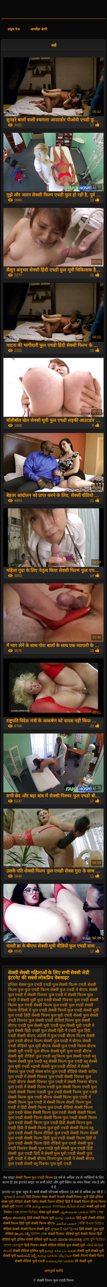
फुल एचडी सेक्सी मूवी (83, 1010)
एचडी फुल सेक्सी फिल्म (60, 984)
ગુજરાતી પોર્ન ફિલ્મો (64, 1229)
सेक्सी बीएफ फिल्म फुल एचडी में (51, 1158)
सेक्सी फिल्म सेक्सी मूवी (35, 1229)
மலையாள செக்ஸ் (60, 1261)
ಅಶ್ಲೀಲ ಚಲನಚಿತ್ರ (14, 1218)
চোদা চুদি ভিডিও (94, 1240)
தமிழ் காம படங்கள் (60, 1251)
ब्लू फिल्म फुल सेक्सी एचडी (71, 1056)
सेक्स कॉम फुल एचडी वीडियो (56, 1071)
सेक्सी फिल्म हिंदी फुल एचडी (45, 1138)
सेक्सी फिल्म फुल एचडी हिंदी (45, 1122)
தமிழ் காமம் (41, 1207)
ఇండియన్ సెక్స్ (26, 1256)
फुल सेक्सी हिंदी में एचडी (58, 1030)
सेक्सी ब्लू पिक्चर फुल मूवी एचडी (48, 1163)
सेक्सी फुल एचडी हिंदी (77, 1148)
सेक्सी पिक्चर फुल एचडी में (46, 1081)
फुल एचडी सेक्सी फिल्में (49, 1010)
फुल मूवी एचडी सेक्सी (66, 1015)
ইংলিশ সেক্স (39, 1234)
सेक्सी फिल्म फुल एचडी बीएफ (30, 1097)
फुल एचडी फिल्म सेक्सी (42, 989)
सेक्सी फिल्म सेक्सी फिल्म (88, 1256)
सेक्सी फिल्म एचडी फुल (44, 1087)
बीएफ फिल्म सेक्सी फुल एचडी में (47, 1041)
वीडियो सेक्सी (11, 1229)
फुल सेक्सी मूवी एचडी (42, 1025)
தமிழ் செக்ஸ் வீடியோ (54, 1256)
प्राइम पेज (14, 29)
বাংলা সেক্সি (23, 1207)
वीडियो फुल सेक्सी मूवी (71, 1245)
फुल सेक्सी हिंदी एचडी (24, 1030)
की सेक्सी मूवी (83, 1261)
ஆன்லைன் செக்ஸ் (74, 1212)
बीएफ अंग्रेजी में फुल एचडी (46, 1035)
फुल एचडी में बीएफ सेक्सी (79, 989)
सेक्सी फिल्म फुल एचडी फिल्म (34, 1178)
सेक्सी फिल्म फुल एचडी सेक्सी (54, 1112)
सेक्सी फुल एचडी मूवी (44, 1148)
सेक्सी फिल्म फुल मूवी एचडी (48, 1128)
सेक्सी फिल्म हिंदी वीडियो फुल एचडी (50, 1143)
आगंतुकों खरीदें (53, 1271)
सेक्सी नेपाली (57, 1197)
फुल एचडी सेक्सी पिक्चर (55, 1000)
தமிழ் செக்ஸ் (65, 1218)
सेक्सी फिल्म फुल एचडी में (72, 1097)
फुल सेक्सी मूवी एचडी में (76, 1025)
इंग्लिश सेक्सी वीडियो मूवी (32, 1240)
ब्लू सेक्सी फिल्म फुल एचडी (63, 1061)
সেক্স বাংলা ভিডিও (25, 1212)
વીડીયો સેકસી (75, 1207)
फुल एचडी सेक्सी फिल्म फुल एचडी (43, 1005)
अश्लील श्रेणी (39, 29)
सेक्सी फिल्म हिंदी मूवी (16, 1223)
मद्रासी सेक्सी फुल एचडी (48, 1066)
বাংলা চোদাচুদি (14, 1245)
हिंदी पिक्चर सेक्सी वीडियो (40, 1245)
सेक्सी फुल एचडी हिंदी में (25, 1153)
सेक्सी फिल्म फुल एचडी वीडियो (50, 1107)
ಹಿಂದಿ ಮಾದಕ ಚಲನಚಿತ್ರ (65, 1240)
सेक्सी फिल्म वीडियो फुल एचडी (46, 1133)
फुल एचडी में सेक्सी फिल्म (67, 994)
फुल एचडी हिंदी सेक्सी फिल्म (29, 1015)
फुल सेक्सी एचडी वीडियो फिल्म (51, 1020)
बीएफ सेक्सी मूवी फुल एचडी (61, 1051)
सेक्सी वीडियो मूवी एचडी (30, 1261)
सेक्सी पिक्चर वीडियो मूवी (64, 1234)
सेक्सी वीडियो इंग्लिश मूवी (28, 1251)
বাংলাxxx (59, 1207)
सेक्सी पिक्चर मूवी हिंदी (80, 1197)
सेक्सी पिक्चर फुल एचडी (45, 1076)
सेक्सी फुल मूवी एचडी (60, 1153)
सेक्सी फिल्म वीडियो (52, 1202)
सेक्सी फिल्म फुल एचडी (80, 1092)
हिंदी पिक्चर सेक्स (37, 1197)
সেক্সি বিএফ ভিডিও (91, 1223)
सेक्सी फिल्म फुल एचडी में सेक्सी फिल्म (36, 1102)
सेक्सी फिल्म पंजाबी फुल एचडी (39, 1092)
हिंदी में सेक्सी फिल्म (77, 1202)
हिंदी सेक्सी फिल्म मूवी (40, 1218)
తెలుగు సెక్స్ (22, 1234)
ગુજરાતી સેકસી (14, 1197)
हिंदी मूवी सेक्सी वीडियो (90, 1218)
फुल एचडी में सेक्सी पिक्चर (27, 994)
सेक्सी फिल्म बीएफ (43, 1223)
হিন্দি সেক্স (96, 1212)
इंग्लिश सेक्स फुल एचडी (25, 984)
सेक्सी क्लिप (32, 1202)
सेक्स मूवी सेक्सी (49, 1212)
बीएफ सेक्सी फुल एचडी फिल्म (64, 1046)
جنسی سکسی (66, 1223)
